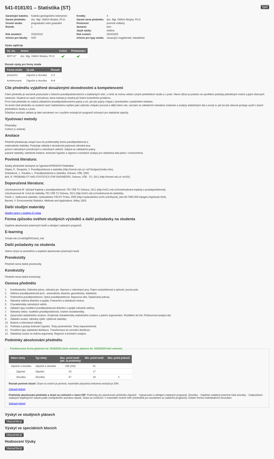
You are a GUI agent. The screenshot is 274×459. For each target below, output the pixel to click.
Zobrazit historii (17, 389)
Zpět (265, 7)
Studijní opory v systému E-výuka (23, 213)
